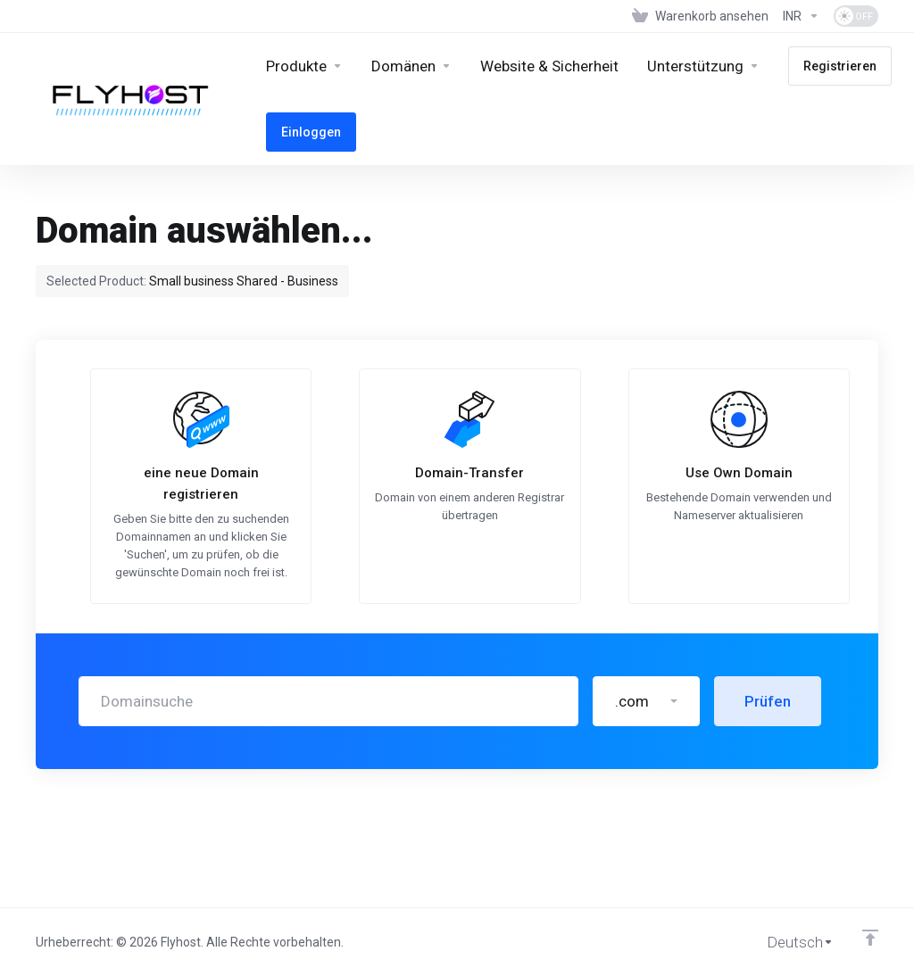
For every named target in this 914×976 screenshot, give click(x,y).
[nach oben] (870, 937)
